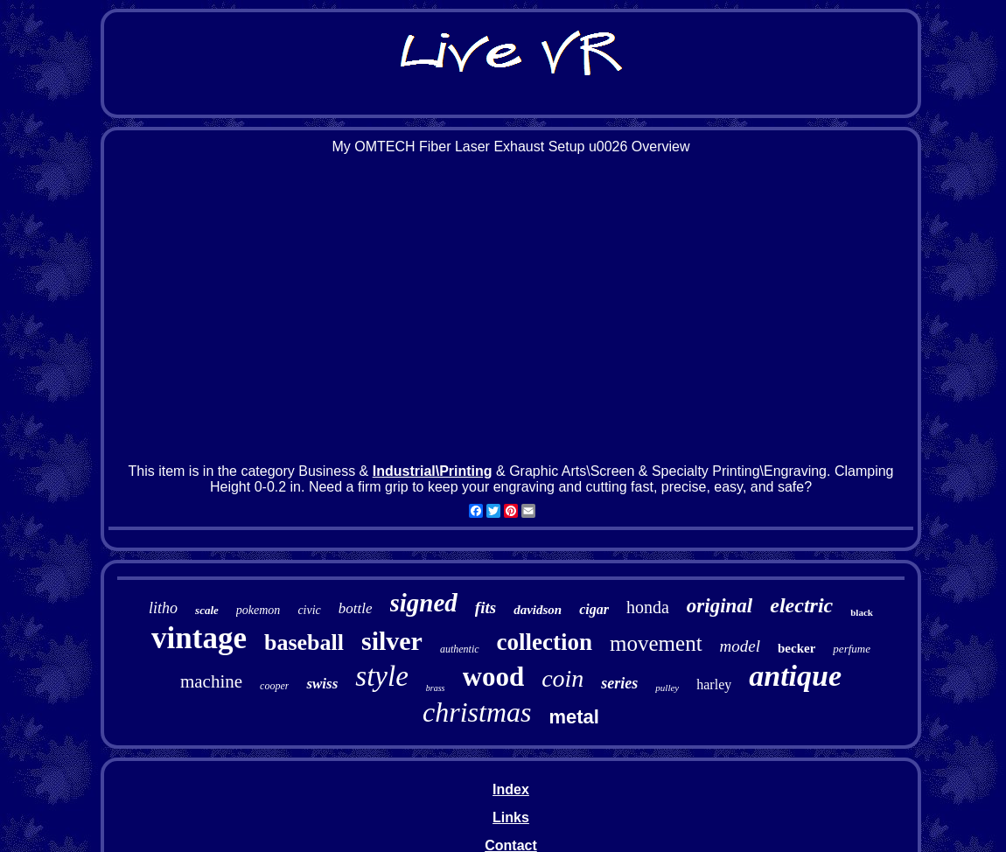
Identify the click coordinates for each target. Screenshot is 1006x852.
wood (494, 676)
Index (511, 789)
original (719, 606)
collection (544, 642)
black (861, 612)
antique (795, 676)
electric (801, 605)
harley (713, 684)
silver (392, 640)
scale (207, 610)
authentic (459, 649)
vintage (199, 638)
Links (511, 817)
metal (573, 717)
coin (562, 678)
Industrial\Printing (433, 471)
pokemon (258, 610)
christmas (477, 712)
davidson (537, 610)
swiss (322, 683)
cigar (594, 609)
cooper (274, 686)
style (381, 676)
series (619, 683)
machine (211, 681)
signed (424, 603)
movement (656, 643)
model (740, 646)
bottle (356, 608)
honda (647, 607)
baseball (304, 642)
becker (796, 648)
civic (308, 610)
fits (485, 607)
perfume (851, 648)
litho (163, 608)
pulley (667, 687)
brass (435, 688)
